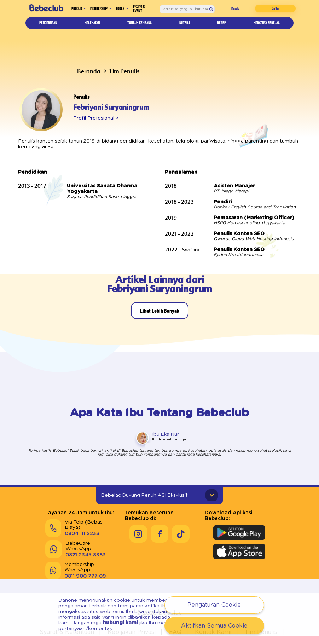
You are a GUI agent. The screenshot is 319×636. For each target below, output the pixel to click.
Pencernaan (48, 27)
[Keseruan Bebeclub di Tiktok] (181, 522)
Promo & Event (146, 10)
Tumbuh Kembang (141, 27)
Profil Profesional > (92, 117)
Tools (125, 10)
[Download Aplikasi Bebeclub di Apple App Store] (239, 540)
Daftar (276, 11)
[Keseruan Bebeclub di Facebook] (159, 522)
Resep (220, 27)
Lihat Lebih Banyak (159, 304)
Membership (98, 10)
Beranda (86, 71)
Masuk (238, 11)
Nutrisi (186, 27)
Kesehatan (92, 27)
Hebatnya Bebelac (264, 27)
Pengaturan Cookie (214, 605)
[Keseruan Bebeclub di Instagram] (138, 522)
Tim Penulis (117, 71)
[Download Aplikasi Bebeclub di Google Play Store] (239, 521)
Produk (69, 10)
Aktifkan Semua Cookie (214, 626)
